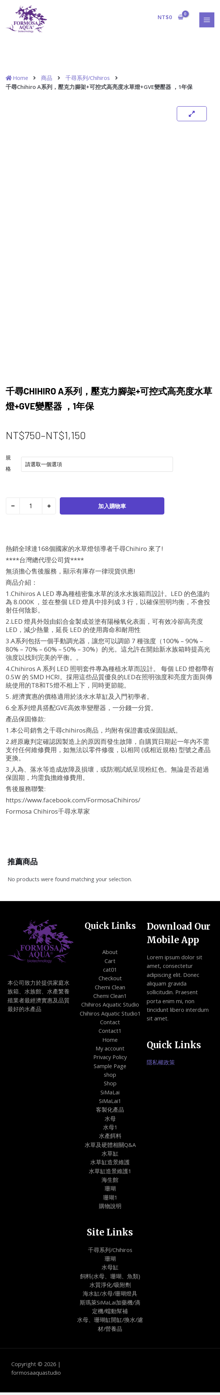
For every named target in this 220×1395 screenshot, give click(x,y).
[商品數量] (31, 508)
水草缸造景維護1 (110, 1173)
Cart (110, 963)
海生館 (110, 1182)
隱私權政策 (161, 1064)
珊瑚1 (110, 1200)
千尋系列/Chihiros (87, 80)
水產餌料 (110, 1138)
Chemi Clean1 (110, 998)
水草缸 (110, 1156)
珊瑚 (110, 1191)
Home (110, 1042)
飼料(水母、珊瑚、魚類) (110, 1278)
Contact (110, 1024)
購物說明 (110, 1208)
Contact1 (110, 1033)
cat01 (110, 972)
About (110, 954)
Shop (110, 1086)
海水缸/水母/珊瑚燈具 (110, 1296)
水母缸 (110, 1269)
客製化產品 (110, 1112)
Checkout (110, 980)
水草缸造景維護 (110, 1164)
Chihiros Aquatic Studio (110, 1007)
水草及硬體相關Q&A (110, 1147)
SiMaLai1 (110, 1103)
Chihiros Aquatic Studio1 (110, 1016)
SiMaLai (110, 1095)
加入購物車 (112, 508)
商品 (46, 80)
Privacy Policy (110, 1059)
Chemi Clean (110, 989)
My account (110, 1051)
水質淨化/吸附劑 (110, 1287)
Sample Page (110, 1068)
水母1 (110, 1129)
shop (110, 1077)
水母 (110, 1121)
